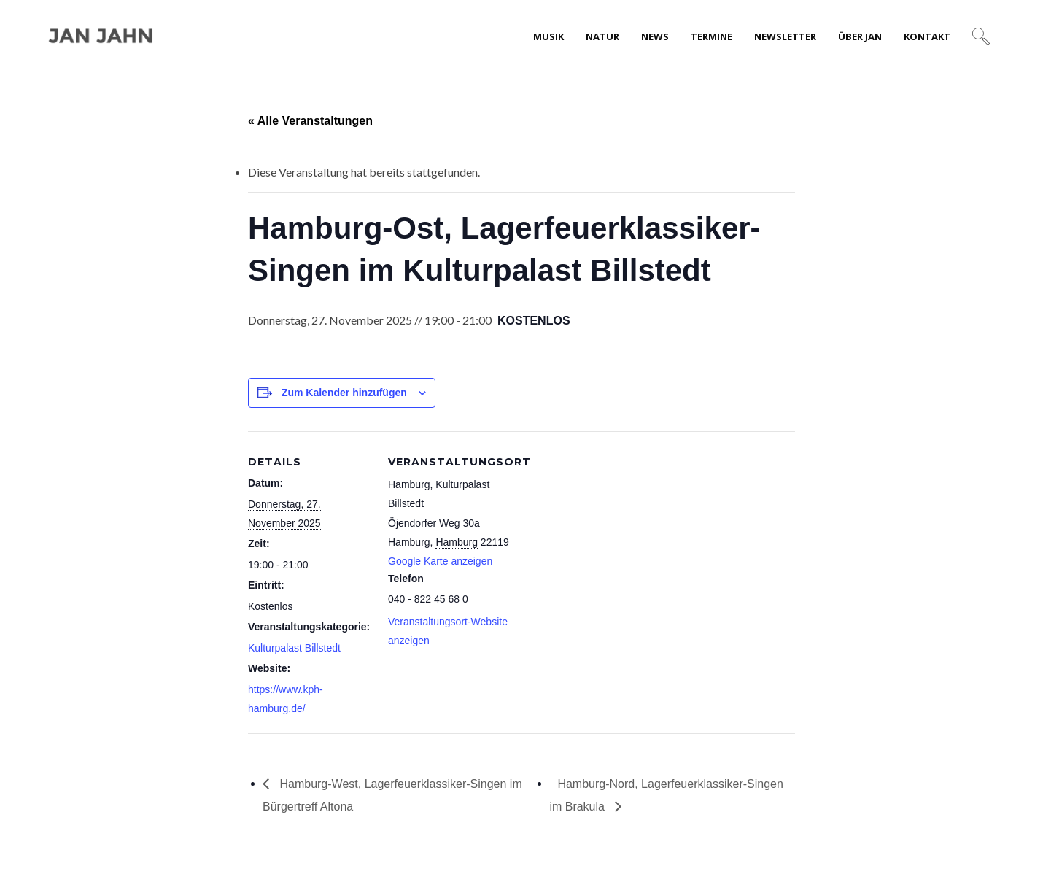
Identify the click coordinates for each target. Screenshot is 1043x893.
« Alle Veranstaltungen (310, 121)
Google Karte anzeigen (440, 561)
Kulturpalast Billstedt (294, 648)
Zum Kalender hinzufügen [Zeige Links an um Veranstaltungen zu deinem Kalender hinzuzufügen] (344, 392)
